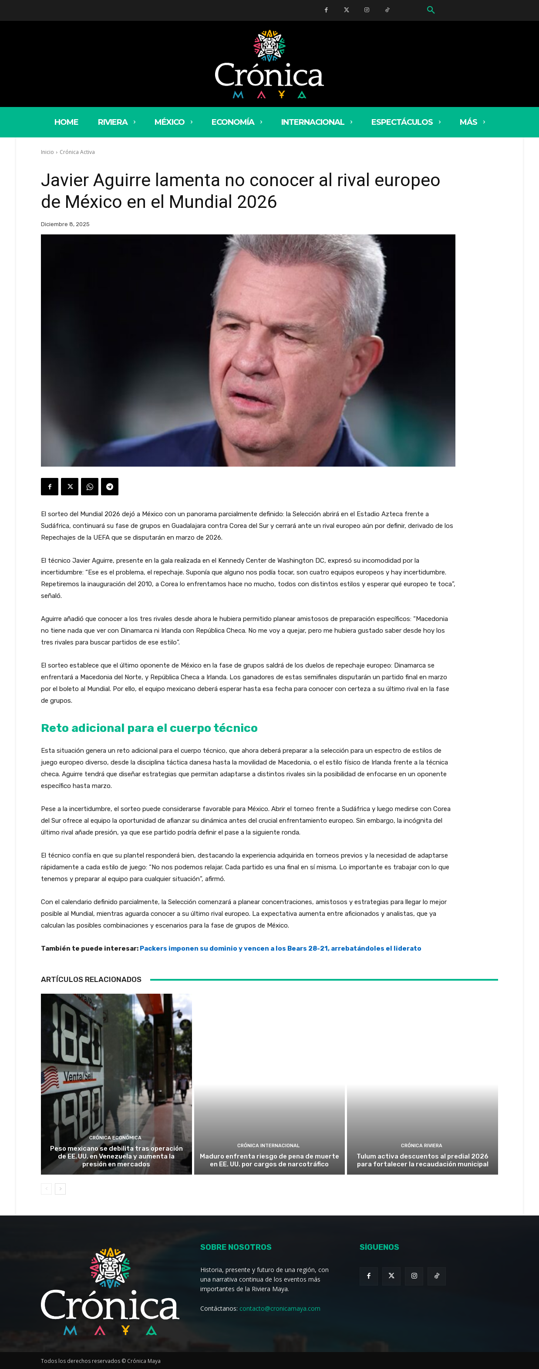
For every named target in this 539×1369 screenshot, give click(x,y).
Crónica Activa (77, 152)
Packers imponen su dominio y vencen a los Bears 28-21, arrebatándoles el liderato (280, 948)
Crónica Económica (115, 1137)
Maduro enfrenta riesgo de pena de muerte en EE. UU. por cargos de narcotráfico (269, 1160)
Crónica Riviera (421, 1145)
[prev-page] (46, 1189)
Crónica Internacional (268, 1145)
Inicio (47, 152)
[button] (431, 10)
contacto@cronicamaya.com (279, 1308)
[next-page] (60, 1189)
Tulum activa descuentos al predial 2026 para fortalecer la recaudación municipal (422, 1160)
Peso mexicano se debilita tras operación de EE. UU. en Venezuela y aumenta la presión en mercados (116, 1156)
